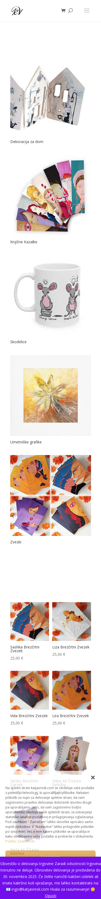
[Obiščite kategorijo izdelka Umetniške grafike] (50, 400)
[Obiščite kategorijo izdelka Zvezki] (50, 500)
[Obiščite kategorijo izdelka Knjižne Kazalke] (50, 200)
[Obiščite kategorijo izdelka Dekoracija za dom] (50, 100)
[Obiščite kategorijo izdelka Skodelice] (50, 300)
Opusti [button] (50, 895)
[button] (93, 777)
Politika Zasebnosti (19, 841)
